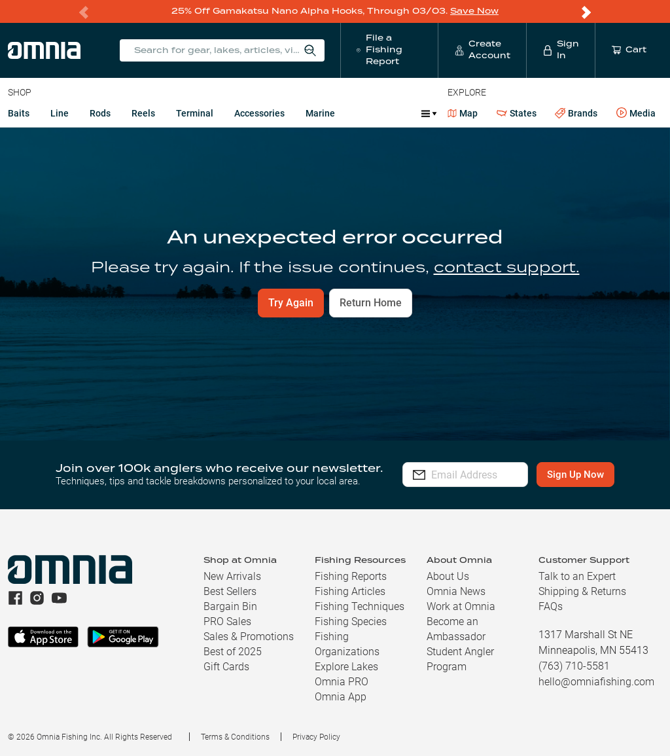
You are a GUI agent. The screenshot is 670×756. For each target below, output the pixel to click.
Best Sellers (229, 591)
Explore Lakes (346, 666)
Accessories (259, 112)
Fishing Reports (351, 575)
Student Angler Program (460, 658)
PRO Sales (227, 621)
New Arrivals (232, 575)
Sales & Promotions (248, 636)
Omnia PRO (341, 681)
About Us (448, 575)
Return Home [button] (371, 302)
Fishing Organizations (347, 643)
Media (636, 112)
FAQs (550, 606)
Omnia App (340, 696)
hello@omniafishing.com (596, 681)
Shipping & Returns (582, 591)
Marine (320, 112)
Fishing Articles (350, 591)
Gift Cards (226, 666)
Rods (100, 112)
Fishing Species (351, 621)
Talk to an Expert (577, 575)
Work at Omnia (461, 606)
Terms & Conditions (235, 736)
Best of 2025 (232, 651)
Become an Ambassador (456, 628)
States (517, 112)
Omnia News (456, 591)
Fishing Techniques (359, 606)
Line (59, 112)
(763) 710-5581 (574, 665)
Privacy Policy (316, 736)
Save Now (474, 11)
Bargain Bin (230, 606)
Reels (143, 112)
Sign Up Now (593, 474)
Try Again (290, 302)
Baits (18, 112)
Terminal (194, 112)
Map (463, 112)
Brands (576, 112)
